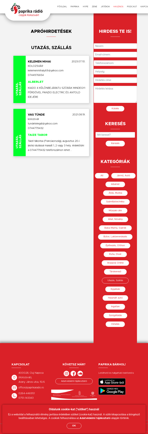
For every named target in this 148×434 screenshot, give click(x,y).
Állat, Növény (115, 219)
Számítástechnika (115, 202)
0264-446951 (26, 393)
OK (74, 426)
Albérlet (115, 184)
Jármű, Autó (123, 175)
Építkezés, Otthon (115, 245)
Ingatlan (115, 306)
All (101, 175)
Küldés (115, 108)
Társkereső (115, 271)
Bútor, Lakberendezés (115, 236)
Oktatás (115, 324)
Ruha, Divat (115, 254)
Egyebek (115, 289)
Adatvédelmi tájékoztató (74, 381)
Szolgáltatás (115, 315)
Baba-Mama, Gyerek (115, 228)
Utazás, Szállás (115, 280)
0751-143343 (25, 398)
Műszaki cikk (115, 210)
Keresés (115, 143)
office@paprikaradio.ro (31, 387)
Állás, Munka (115, 193)
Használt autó (115, 298)
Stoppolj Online (115, 263)
